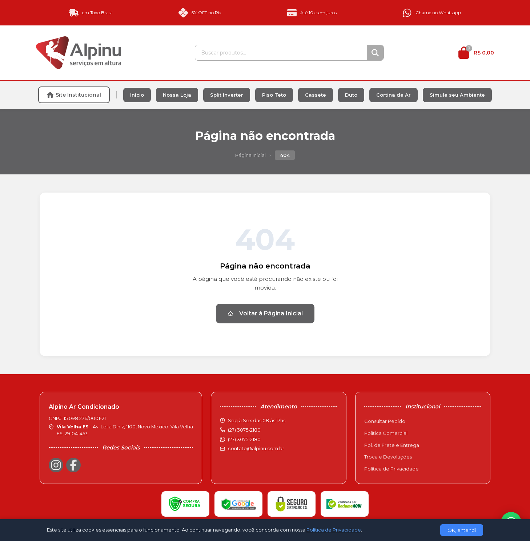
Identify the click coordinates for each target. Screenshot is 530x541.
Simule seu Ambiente (457, 95)
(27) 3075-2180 (244, 439)
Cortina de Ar (393, 95)
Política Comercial (385, 433)
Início (137, 95)
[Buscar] (375, 52)
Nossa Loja (177, 95)
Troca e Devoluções (388, 457)
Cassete (315, 95)
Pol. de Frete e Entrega (391, 445)
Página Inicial (250, 155)
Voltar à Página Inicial (265, 313)
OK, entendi (461, 530)
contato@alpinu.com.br (256, 448)
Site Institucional (74, 95)
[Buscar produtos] (281, 53)
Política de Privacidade (391, 469)
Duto (351, 95)
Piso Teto (274, 95)
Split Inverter (226, 95)
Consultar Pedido (384, 421)
